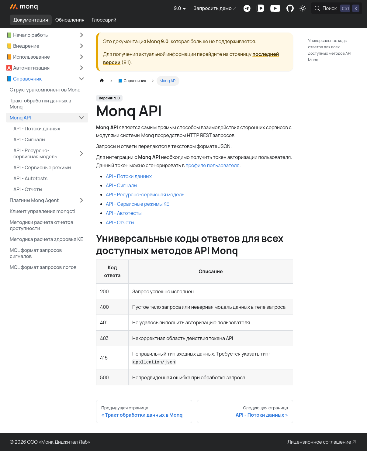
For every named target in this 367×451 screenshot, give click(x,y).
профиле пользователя (212, 165)
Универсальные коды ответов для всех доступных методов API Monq (329, 50)
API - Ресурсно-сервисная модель (35, 153)
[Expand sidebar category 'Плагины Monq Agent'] (81, 200)
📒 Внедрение (22, 46)
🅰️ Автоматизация (28, 67)
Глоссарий (104, 19)
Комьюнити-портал (290, 8)
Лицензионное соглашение (319, 442)
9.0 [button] (177, 8)
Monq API (20, 117)
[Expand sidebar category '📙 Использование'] (81, 57)
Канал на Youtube (275, 8)
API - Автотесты (123, 213)
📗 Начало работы (27, 35)
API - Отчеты (120, 222)
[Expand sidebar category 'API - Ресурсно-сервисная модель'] (81, 153)
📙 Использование (28, 56)
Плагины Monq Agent (34, 200)
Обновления (70, 19)
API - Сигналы (121, 185)
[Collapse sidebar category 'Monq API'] (81, 117)
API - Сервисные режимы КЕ (137, 204)
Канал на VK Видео (260, 8)
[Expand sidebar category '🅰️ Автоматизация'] (81, 68)
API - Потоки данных (129, 176)
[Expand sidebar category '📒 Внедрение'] (81, 46)
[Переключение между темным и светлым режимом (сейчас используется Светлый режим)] (303, 8)
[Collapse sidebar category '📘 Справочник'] (81, 79)
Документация (30, 19)
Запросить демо (212, 8)
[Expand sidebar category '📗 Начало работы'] (81, 35)
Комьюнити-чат (246, 8)
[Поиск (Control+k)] (336, 8)
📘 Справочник (24, 78)
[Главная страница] (102, 80)
